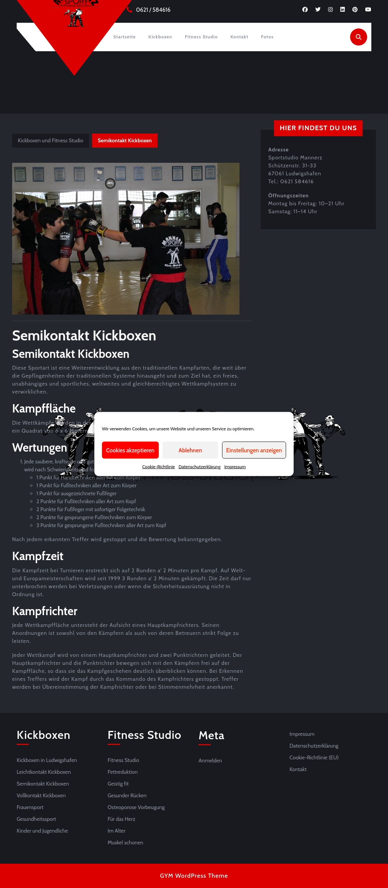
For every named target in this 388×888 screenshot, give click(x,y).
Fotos (267, 36)
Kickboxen (160, 36)
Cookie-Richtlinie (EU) (314, 757)
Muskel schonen (125, 842)
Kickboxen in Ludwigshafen (47, 760)
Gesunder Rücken (127, 795)
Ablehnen (190, 450)
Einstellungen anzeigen (254, 450)
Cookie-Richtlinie (158, 466)
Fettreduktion (123, 771)
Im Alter (116, 830)
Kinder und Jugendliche (42, 830)
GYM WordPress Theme (194, 875)
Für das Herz (121, 819)
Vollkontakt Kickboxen (41, 795)
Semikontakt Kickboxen (43, 783)
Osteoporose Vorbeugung (136, 807)
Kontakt (239, 36)
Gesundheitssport (36, 819)
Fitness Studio (201, 36)
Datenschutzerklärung (199, 466)
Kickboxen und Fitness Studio (50, 140)
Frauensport (30, 807)
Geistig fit (118, 783)
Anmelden (210, 760)
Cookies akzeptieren (130, 450)
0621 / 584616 (153, 9)
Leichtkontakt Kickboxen (44, 771)
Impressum (235, 466)
